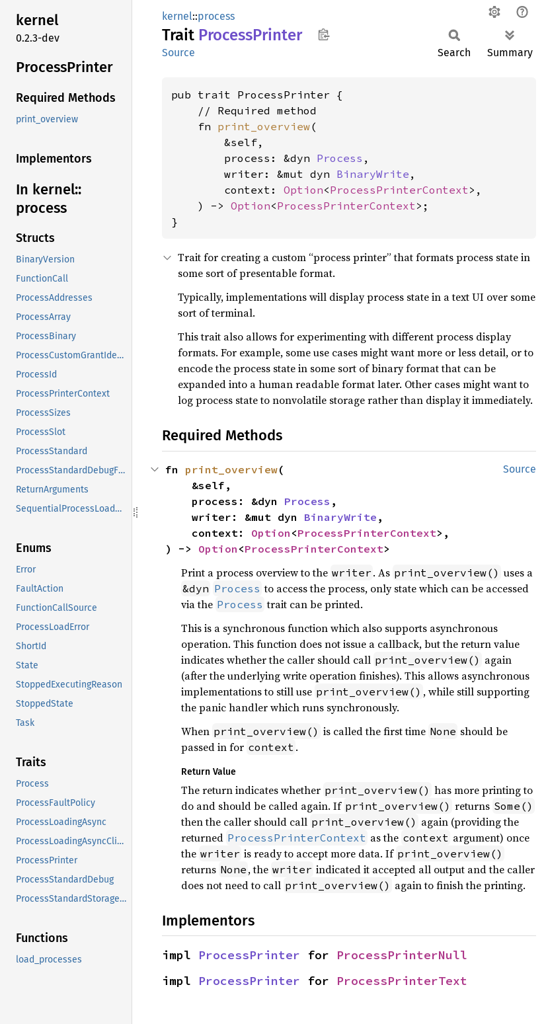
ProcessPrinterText (401, 980)
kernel (177, 16)
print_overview (263, 126)
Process (340, 158)
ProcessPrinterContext (399, 189)
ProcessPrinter (249, 955)
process (216, 16)
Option (303, 189)
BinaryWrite (372, 173)
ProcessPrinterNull (401, 955)
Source (178, 52)
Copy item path (323, 34)
